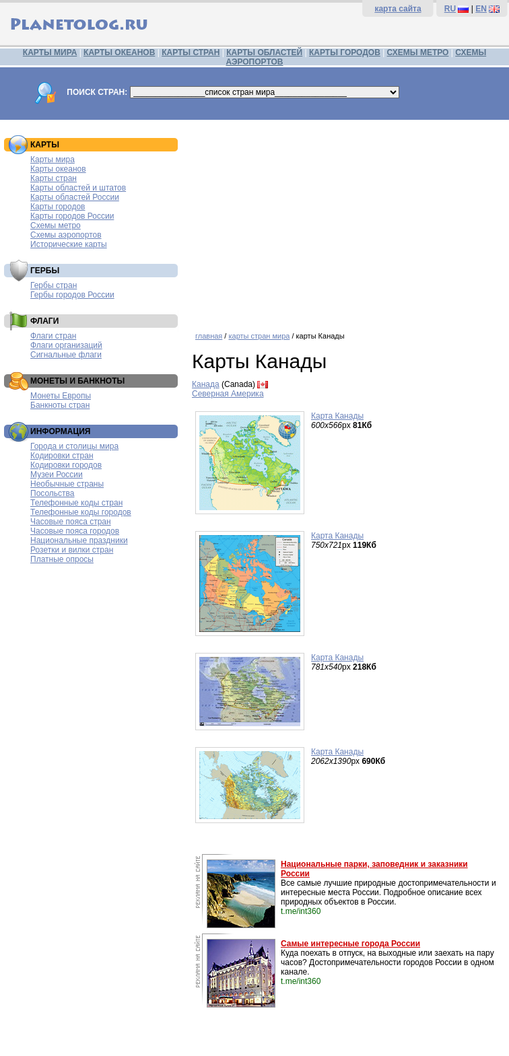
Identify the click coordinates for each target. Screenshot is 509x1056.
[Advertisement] (347, 221)
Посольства (52, 493)
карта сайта (397, 8)
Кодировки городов (66, 465)
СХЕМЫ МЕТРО (418, 52)
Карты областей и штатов (78, 187)
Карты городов (57, 206)
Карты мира (52, 159)
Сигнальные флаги (66, 354)
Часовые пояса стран (70, 521)
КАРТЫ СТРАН (190, 52)
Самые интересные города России (350, 943)
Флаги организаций (66, 345)
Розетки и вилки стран (71, 550)
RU (450, 8)
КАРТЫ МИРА (50, 52)
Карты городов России (72, 216)
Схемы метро (55, 225)
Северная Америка (228, 393)
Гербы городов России (72, 295)
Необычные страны (67, 484)
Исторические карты (68, 244)
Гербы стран (53, 285)
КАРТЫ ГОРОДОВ (344, 52)
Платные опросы (62, 559)
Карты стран (53, 178)
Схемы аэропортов (66, 235)
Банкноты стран (60, 405)
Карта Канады (337, 416)
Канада (205, 384)
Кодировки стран (62, 455)
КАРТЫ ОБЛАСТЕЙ (264, 52)
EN (481, 8)
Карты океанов (58, 169)
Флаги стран (53, 336)
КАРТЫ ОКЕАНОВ (119, 52)
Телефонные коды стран (76, 502)
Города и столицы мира (74, 446)
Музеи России (56, 474)
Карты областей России (74, 197)
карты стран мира (259, 336)
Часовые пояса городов (74, 531)
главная (208, 336)
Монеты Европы (60, 395)
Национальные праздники (79, 540)
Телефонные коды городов (80, 512)
